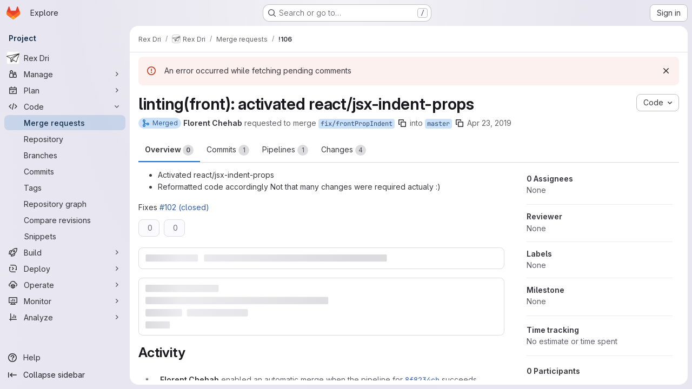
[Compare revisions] (64, 219)
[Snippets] (64, 236)
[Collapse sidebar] (64, 375)
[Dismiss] (666, 70)
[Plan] (64, 90)
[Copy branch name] (402, 123)
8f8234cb (422, 380)
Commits (228, 150)
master (438, 123)
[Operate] (64, 284)
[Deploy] (64, 268)
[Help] (64, 357)
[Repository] (64, 138)
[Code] (64, 106)
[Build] (64, 252)
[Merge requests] (64, 122)
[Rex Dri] (64, 57)
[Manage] (64, 74)
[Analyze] (64, 317)
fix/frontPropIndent (356, 123)
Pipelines (285, 150)
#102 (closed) (184, 207)
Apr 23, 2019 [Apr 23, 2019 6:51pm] (489, 123)
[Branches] (64, 155)
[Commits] (64, 171)
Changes (343, 150)
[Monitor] (64, 300)
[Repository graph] (64, 203)
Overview (169, 150)
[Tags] (64, 187)
